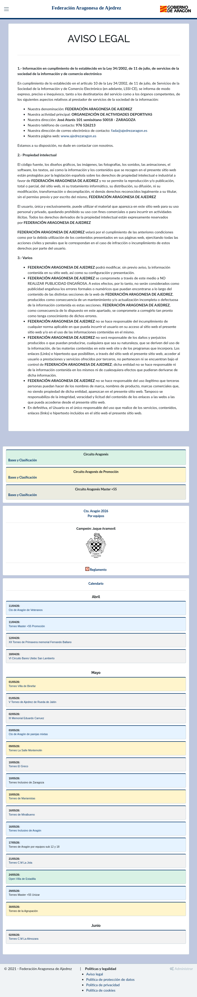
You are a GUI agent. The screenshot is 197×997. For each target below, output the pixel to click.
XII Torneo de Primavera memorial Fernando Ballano (40, 642)
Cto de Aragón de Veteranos (26, 609)
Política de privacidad (103, 985)
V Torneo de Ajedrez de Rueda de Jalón (32, 701)
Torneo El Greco (18, 766)
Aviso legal (94, 974)
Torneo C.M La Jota (20, 862)
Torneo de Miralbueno (22, 814)
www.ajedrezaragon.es (78, 136)
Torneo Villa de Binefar (22, 686)
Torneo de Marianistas (22, 798)
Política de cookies (100, 990)
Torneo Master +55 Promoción (27, 626)
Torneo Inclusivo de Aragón (25, 830)
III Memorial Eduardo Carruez (26, 718)
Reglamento (98, 570)
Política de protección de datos (110, 979)
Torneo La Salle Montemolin (25, 750)
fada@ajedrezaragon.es (129, 130)
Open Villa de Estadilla (22, 878)
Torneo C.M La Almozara (23, 938)
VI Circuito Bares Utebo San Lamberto (32, 658)
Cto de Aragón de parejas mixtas (28, 734)
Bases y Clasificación (22, 460)
